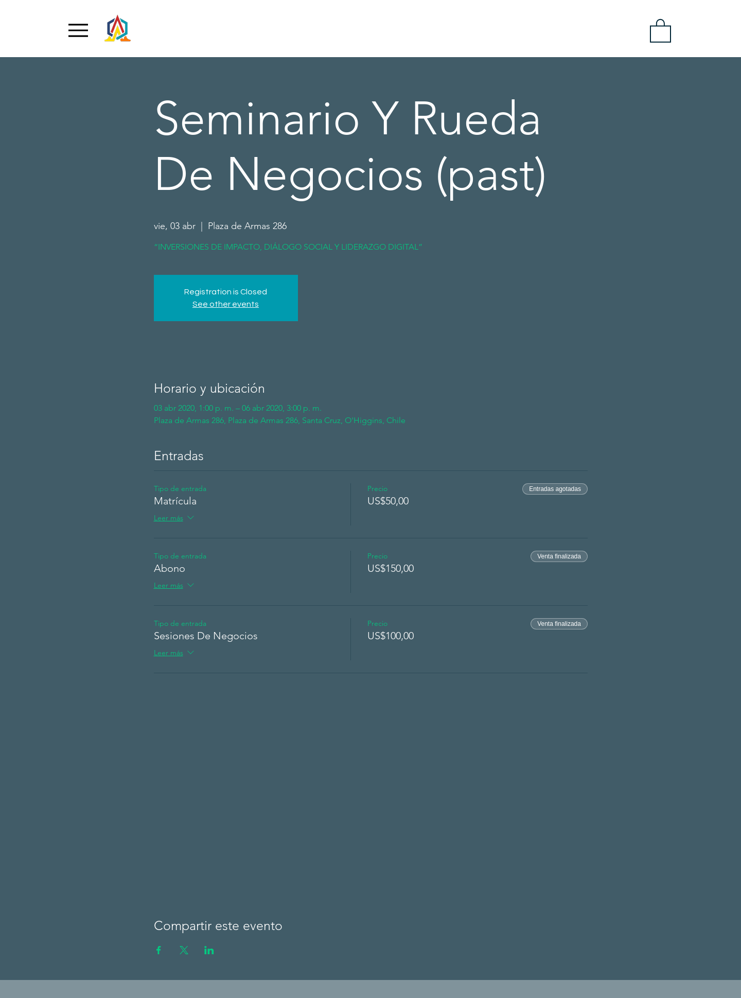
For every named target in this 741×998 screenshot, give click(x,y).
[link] (660, 30)
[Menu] (78, 30)
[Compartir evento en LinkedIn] (209, 950)
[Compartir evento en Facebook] (159, 950)
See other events (225, 304)
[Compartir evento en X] (184, 950)
